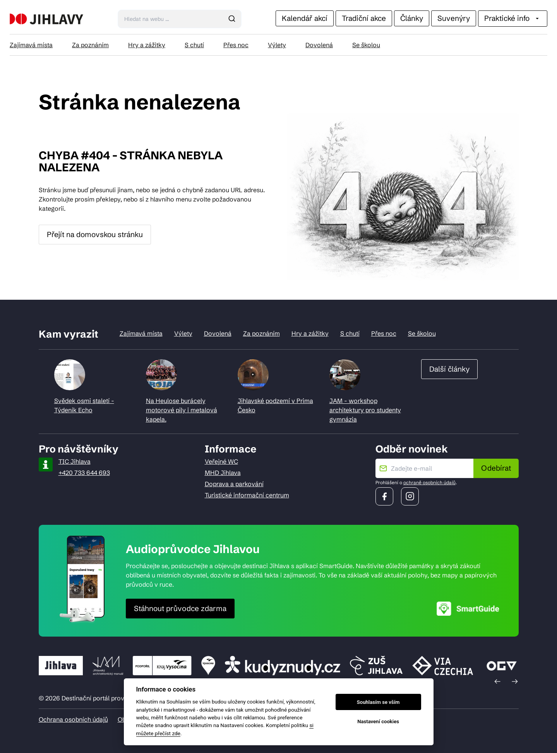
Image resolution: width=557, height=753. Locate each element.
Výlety (277, 45)
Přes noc (236, 45)
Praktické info (512, 18)
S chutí (194, 45)
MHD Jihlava (223, 472)
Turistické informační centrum (247, 495)
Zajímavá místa (31, 45)
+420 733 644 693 (84, 472)
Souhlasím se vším (378, 702)
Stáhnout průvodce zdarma (180, 608)
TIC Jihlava (74, 461)
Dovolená (319, 45)
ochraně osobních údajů (429, 482)
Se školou (366, 45)
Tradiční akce (364, 18)
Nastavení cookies (378, 721)
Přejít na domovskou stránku (95, 234)
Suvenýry (453, 18)
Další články (449, 369)
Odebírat (496, 468)
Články (411, 18)
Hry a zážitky (146, 45)
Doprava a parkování (234, 484)
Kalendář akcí (304, 18)
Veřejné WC (221, 461)
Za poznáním (90, 45)
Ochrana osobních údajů (73, 719)
